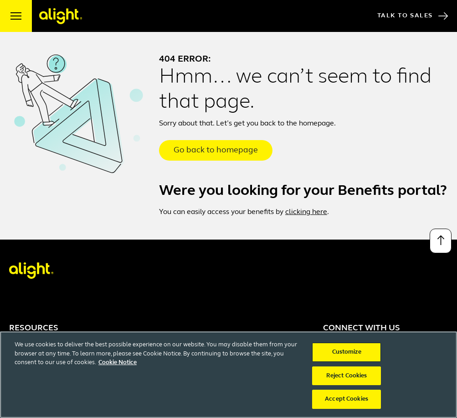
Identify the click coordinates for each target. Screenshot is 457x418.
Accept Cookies (346, 399)
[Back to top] (441, 241)
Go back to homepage (216, 150)
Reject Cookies (346, 376)
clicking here (306, 212)
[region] (228, 374)
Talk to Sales (412, 16)
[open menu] (16, 16)
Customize (346, 352)
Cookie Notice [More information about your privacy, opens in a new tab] (117, 363)
